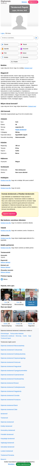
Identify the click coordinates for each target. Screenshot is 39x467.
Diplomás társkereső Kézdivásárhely (12, 379)
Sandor (30, 323)
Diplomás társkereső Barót (9, 405)
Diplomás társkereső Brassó (10, 383)
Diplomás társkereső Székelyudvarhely (13, 354)
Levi (5, 302)
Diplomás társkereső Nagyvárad (11, 366)
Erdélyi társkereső (6, 426)
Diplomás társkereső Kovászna (10, 399)
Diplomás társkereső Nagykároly (11, 391)
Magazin (3, 459)
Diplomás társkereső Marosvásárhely (12, 345)
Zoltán (30, 302)
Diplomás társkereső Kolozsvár (10, 362)
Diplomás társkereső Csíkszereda (11, 350)
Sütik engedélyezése (23, 464)
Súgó (29, 336)
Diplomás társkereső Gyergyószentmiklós (14, 370)
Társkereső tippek (6, 338)
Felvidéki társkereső (7, 434)
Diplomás (6, 2)
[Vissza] (3, 296)
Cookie (25, 336)
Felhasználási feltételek (16, 333)
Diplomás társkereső (7, 422)
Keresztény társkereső (8, 430)
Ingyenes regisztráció (9, 213)
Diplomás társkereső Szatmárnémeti (12, 375)
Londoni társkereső (7, 451)
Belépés (24, 2)
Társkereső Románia (7, 455)
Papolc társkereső (20, 129)
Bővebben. (11, 464)
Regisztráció (33, 2)
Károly (6, 323)
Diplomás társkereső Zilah (9, 409)
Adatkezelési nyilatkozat (7, 336)
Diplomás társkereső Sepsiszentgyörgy (13, 358)
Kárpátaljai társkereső (8, 438)
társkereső (4, 413)
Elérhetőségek (5, 333)
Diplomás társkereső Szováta (10, 395)
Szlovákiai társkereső (7, 447)
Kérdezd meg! (28, 68)
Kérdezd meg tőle (6, 180)
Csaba (18, 323)
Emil (18, 302)
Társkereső (4, 418)
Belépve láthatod (5, 262)
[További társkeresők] (35, 296)
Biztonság (18, 336)
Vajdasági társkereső (7, 443)
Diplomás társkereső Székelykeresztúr (13, 387)
